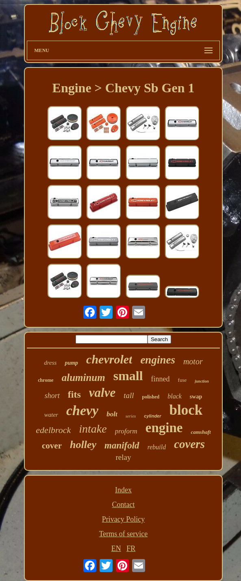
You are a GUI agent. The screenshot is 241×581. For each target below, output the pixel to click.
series (131, 415)
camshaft (201, 432)
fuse (182, 380)
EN (116, 548)
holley (83, 444)
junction (201, 381)
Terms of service (123, 534)
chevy (82, 410)
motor (193, 361)
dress (50, 362)
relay (123, 457)
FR (130, 548)
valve (102, 392)
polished (151, 397)
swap (196, 397)
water (51, 414)
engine (164, 427)
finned (160, 379)
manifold (121, 445)
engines (157, 360)
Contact (123, 504)
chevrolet (109, 359)
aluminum (83, 377)
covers (189, 443)
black (174, 396)
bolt (111, 414)
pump (71, 363)
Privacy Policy (123, 519)
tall (129, 395)
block (186, 410)
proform (126, 431)
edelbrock (53, 430)
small (128, 375)
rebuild (157, 447)
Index (123, 490)
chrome (45, 380)
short (52, 396)
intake (92, 428)
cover (52, 445)
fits (74, 394)
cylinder (152, 415)
